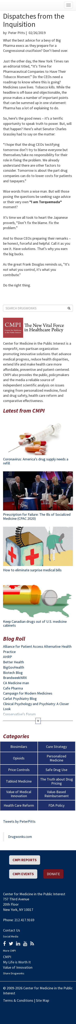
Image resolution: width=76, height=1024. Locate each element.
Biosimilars (18, 747)
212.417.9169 (24, 920)
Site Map (42, 1000)
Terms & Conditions (18, 1000)
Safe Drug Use (56, 770)
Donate (53, 874)
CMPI (7, 956)
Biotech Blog (13, 672)
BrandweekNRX (15, 677)
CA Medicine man (16, 683)
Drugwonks (22, 5)
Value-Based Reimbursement (56, 794)
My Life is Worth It (17, 962)
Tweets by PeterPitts (19, 821)
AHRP (7, 656)
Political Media (69, 1008)
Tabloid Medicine (19, 781)
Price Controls (19, 770)
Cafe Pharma (13, 688)
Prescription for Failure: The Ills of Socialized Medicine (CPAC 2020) (37, 516)
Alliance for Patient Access (23, 646)
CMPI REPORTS (25, 860)
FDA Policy (56, 805)
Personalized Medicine (56, 758)
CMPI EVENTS (23, 874)
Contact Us (11, 930)
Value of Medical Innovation (18, 794)
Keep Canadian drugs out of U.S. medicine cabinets (35, 623)
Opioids (19, 758)
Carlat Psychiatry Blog (20, 698)
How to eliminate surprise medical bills (32, 570)
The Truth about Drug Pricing (56, 781)
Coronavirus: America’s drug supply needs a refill (35, 461)
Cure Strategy (56, 747)
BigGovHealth (13, 667)
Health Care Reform (19, 805)
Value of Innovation (17, 967)
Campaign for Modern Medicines (27, 693)
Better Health (13, 662)
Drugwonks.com (20, 836)
